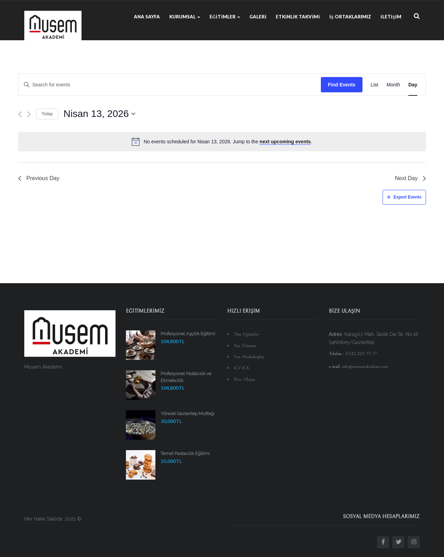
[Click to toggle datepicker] (99, 114)
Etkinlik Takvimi (298, 16)
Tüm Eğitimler (246, 334)
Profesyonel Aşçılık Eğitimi (188, 333)
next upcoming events (285, 141)
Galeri (257, 16)
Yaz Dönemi (245, 345)
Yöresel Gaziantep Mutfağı (187, 413)
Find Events (341, 84)
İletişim (391, 16)
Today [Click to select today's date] (47, 113)
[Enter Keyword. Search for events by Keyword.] (169, 85)
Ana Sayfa (147, 16)
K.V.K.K (241, 368)
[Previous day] (20, 114)
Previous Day (38, 178)
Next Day (410, 178)
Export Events (404, 197)
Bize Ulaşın (244, 379)
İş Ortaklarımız (350, 16)
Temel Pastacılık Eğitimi (185, 453)
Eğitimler (225, 16)
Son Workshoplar (249, 357)
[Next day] (29, 114)
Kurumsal (184, 16)
